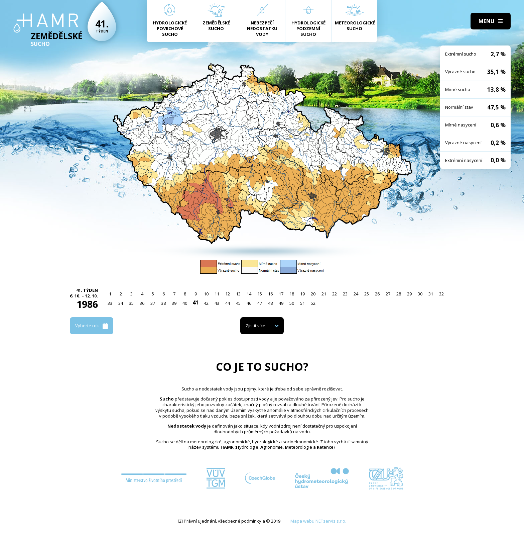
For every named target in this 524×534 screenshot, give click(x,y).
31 (430, 294)
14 (249, 294)
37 (152, 303)
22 (334, 294)
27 (388, 294)
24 (356, 294)
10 (206, 294)
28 (398, 294)
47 (259, 303)
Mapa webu (302, 521)
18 (291, 294)
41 (195, 302)
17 (281, 294)
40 (184, 303)
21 (323, 294)
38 (163, 303)
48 (270, 303)
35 (131, 303)
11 (217, 294)
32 (441, 294)
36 (142, 303)
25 (366, 294)
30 (420, 294)
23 (345, 294)
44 (227, 303)
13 (238, 294)
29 (409, 294)
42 (206, 303)
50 (291, 303)
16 (270, 294)
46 (249, 303)
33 (110, 303)
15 (259, 294)
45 (238, 303)
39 (174, 303)
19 (302, 294)
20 (313, 294)
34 (120, 303)
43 (217, 303)
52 (313, 303)
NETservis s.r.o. (330, 521)
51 (302, 303)
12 (227, 294)
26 (377, 294)
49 (281, 303)
